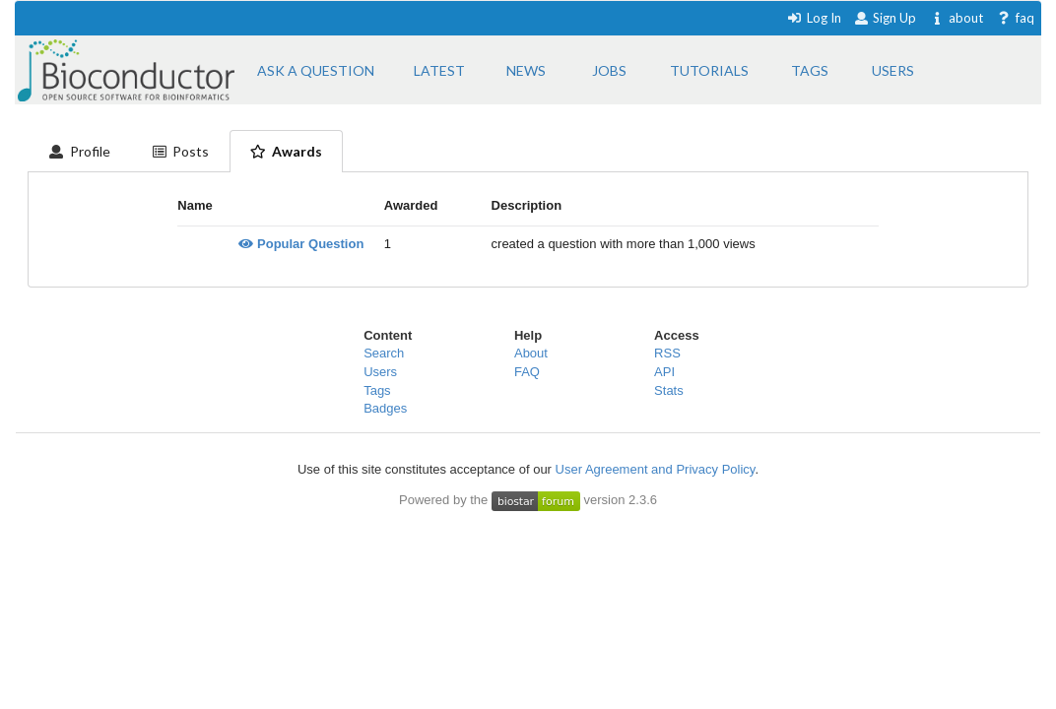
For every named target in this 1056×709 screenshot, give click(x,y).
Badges (385, 408)
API (664, 371)
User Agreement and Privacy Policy (656, 469)
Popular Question (300, 243)
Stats (669, 390)
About (531, 353)
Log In (814, 18)
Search (383, 353)
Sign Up (885, 18)
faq (1015, 18)
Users (380, 371)
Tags (376, 390)
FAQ (527, 371)
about (956, 18)
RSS (667, 353)
